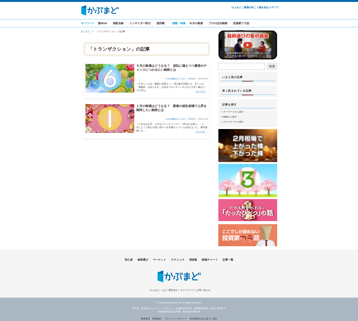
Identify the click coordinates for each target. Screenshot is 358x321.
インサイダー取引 (140, 23)
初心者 (129, 259)
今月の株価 (196, 23)
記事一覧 (228, 259)
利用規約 (156, 318)
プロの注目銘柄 (218, 23)
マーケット (159, 259)
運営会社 (173, 290)
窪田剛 (160, 23)
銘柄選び (143, 259)
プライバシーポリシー (175, 318)
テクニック (177, 259)
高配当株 (118, 23)
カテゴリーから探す (233, 121)
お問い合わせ (203, 290)
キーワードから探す (233, 111)
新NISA (102, 23)
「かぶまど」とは (157, 290)
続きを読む (201, 92)
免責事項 (145, 318)
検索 (272, 66)
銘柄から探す (230, 116)
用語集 (193, 259)
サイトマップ (187, 290)
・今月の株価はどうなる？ (175, 79)
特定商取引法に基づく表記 (203, 318)
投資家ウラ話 (241, 23)
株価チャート (210, 259)
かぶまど (85, 31)
